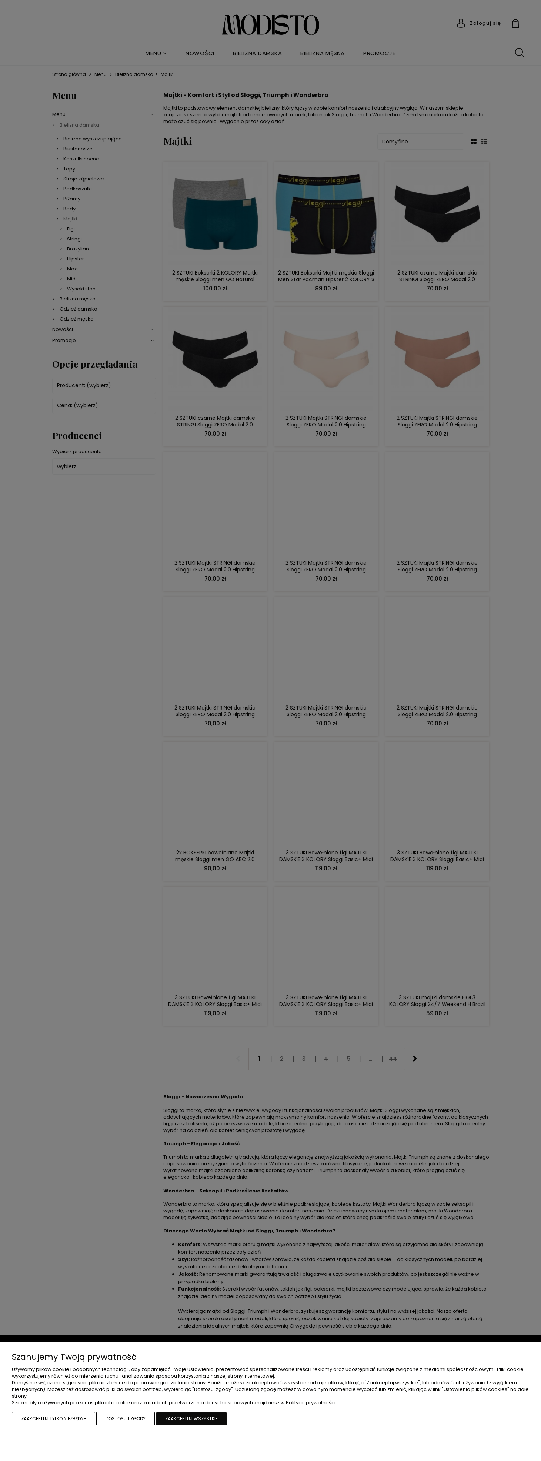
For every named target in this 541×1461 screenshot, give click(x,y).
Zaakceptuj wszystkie (191, 1418)
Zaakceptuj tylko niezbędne (53, 1418)
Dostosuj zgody (126, 1418)
